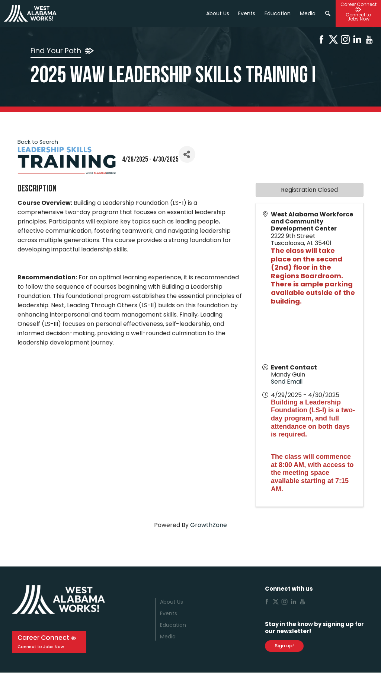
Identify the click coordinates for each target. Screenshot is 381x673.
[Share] (187, 154)
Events (246, 13)
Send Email (286, 381)
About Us (217, 13)
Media (168, 636)
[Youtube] (369, 41)
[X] (333, 41)
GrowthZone (208, 525)
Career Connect (43, 637)
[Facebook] (321, 41)
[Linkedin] (357, 41)
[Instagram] (345, 41)
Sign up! (284, 645)
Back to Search (37, 142)
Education (173, 625)
